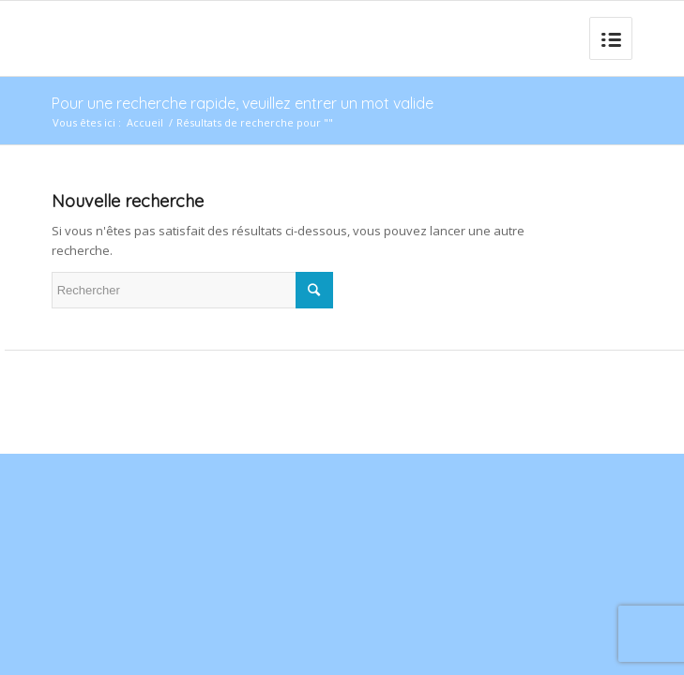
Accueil (145, 122)
